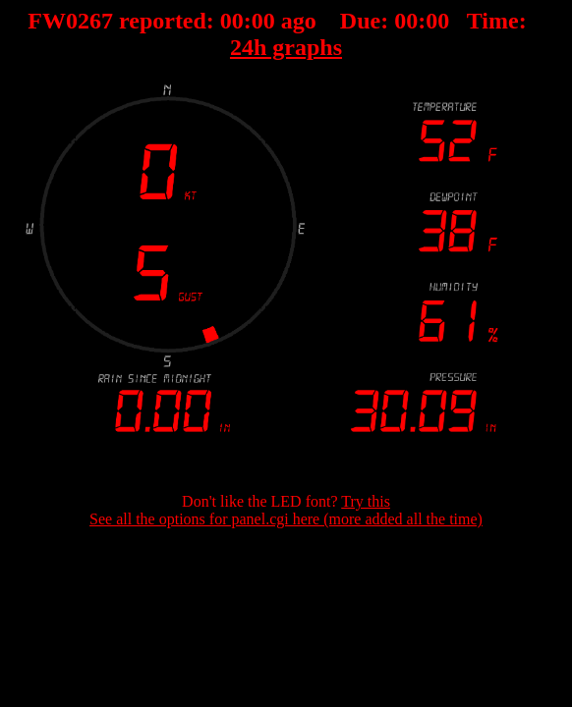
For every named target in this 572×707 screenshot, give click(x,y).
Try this (365, 501)
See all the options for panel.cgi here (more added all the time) (286, 519)
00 (232, 20)
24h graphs (286, 47)
